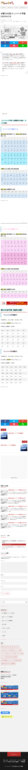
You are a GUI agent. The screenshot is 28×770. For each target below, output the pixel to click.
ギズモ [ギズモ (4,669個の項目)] (17, 646)
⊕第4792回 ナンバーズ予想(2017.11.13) (17, 506)
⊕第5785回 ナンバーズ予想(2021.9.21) (17, 514)
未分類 (3, 635)
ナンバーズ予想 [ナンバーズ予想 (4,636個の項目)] (19, 653)
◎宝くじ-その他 (5, 628)
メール (3, 580)
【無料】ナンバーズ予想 (8, 613)
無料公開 (17, 21)
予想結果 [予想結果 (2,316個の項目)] (15, 657)
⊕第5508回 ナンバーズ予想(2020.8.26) (17, 522)
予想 (14, 21)
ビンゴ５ (4, 631)
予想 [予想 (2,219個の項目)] (10, 657)
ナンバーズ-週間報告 (7, 620)
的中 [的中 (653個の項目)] (8, 663)
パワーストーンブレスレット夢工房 (8, 675)
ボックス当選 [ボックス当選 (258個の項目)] (4, 657)
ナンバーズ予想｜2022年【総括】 (11, 761)
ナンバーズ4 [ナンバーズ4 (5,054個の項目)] (11, 653)
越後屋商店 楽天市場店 (6, 676)
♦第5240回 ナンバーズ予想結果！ (16, 433)
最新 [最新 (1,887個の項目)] (20, 660)
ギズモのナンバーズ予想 (18, 766)
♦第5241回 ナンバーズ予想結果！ (8, 445)
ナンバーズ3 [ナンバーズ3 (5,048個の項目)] (4, 653)
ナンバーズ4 (10, 21)
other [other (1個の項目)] (12, 646)
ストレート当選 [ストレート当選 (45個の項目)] (17, 650)
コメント (3, 560)
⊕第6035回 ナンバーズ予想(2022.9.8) (17, 498)
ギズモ (2, 22)
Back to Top (14, 754)
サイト (2, 586)
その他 (4, 624)
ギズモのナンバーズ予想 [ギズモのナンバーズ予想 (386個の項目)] (7, 650)
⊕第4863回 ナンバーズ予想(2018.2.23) (17, 490)
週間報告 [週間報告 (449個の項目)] (13, 663)
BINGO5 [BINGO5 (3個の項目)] (3, 646)
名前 (2, 574)
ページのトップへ (24, 222)
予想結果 (23, 761)
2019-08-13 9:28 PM (7, 544)
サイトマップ (13, 760)
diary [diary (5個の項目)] (8, 646)
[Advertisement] (14, 94)
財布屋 (2, 678)
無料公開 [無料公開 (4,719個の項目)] (3, 663)
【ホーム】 (5, 760)
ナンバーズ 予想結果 (7, 616)
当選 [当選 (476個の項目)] (16, 660)
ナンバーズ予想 (23, 21)
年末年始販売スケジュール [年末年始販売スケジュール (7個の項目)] (7, 660)
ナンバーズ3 (4, 21)
